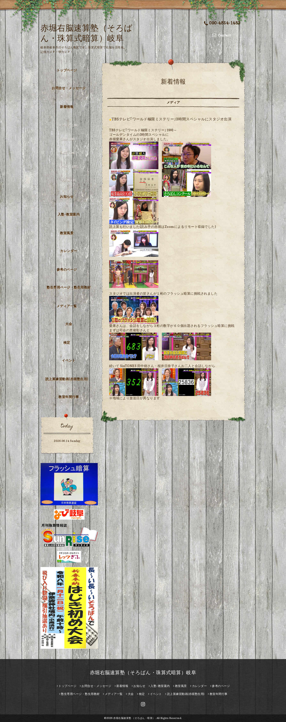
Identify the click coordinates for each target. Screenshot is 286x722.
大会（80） (69, 139)
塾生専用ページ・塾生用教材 (69, 287)
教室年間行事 (68, 397)
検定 (66, 342)
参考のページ (67, 269)
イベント (69, 360)
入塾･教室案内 (69, 214)
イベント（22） (69, 166)
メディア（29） (69, 125)
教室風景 (66, 233)
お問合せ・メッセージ (69, 88)
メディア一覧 (67, 306)
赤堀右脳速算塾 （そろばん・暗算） (134, 718)
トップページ (67, 70)
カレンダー (68, 251)
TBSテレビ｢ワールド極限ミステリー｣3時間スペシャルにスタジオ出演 (171, 119)
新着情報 (66, 107)
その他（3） (69, 180)
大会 (68, 324)
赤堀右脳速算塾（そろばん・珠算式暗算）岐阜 (143, 672)
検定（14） (69, 152)
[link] (128, 366)
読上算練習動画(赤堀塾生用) (66, 379)
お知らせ (66, 196)
